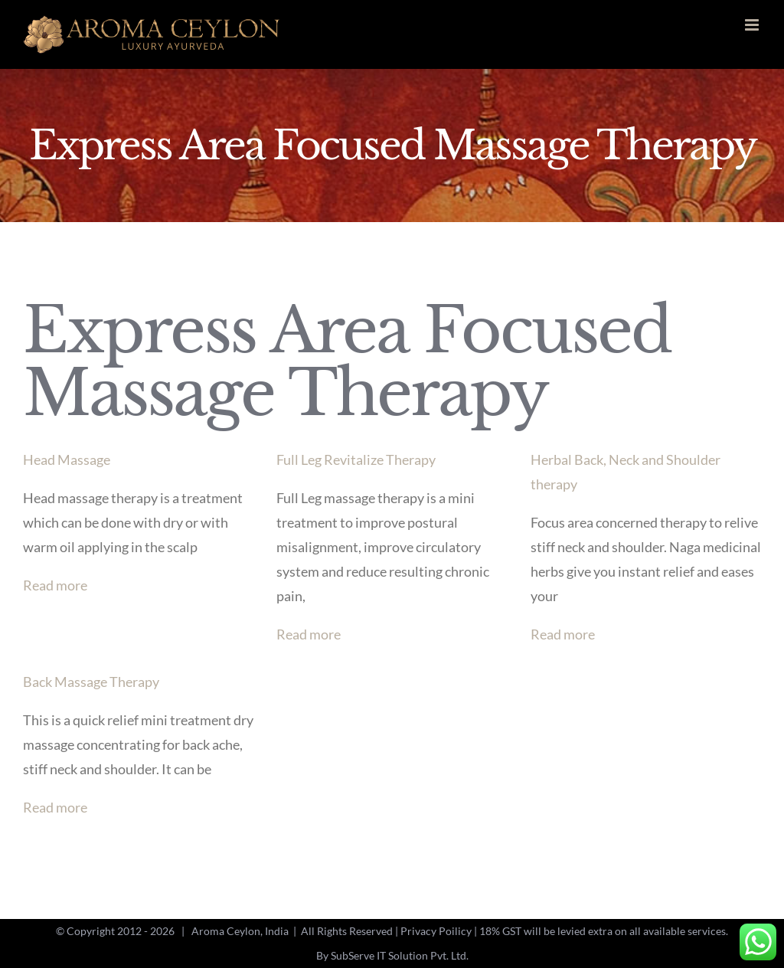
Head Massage (66, 459)
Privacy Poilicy (436, 930)
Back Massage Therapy (91, 681)
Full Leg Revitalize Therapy (356, 459)
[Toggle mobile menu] (753, 25)
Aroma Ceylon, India (240, 930)
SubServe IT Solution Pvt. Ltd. (400, 955)
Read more (55, 585)
